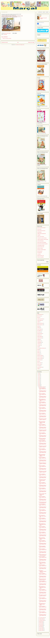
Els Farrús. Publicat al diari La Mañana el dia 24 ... (42, 433)
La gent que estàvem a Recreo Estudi (42, 239)
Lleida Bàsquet (39, 232)
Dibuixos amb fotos (40, 323)
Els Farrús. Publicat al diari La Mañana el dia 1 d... (42, 612)
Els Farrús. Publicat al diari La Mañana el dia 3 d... (42, 598)
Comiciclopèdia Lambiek (40, 245)
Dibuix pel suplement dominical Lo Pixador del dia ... (42, 538)
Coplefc (38, 321)
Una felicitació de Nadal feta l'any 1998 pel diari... (42, 480)
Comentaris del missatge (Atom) (20, 44)
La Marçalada (5, 34)
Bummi (38, 317)
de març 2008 (41, 627)
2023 (39, 373)
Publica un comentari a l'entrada (7, 38)
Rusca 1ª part (39, 362)
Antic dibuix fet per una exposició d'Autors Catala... (42, 604)
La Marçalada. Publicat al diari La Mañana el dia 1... (42, 478)
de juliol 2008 (41, 622)
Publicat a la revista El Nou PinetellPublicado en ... (42, 547)
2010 (39, 383)
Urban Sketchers (39, 367)
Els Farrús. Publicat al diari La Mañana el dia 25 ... (42, 425)
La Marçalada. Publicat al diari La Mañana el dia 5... (42, 584)
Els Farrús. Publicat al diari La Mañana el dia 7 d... (42, 566)
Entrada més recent (4, 42)
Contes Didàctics (39, 320)
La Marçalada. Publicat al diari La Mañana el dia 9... (42, 552)
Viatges (38, 368)
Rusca (38, 361)
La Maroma (39, 343)
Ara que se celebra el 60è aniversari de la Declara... (42, 494)
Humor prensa (39, 229)
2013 (39, 379)
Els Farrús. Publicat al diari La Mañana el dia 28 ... (42, 408)
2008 (39, 385)
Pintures (38, 352)
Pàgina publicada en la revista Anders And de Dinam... (42, 400)
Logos (38, 346)
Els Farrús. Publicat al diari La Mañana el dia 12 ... (42, 527)
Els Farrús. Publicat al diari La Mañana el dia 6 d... (42, 574)
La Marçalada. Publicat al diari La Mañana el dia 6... (42, 577)
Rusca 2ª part (39, 364)
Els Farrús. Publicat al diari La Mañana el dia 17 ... (42, 489)
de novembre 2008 (42, 617)
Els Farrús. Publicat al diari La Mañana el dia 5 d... (42, 582)
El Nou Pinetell (39, 329)
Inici (18, 42)
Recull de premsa (39, 251)
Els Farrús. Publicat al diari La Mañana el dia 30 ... (42, 394)
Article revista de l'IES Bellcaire (41, 242)
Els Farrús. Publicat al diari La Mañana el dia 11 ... (42, 533)
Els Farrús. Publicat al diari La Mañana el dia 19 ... (42, 475)
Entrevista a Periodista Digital (41, 249)
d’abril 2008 (40, 626)
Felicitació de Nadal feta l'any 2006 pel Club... (42, 439)
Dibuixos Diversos (39, 324)
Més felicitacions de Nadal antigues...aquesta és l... (42, 419)
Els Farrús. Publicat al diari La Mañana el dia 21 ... (42, 458)
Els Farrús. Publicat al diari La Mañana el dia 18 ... (42, 483)
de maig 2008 (41, 625)
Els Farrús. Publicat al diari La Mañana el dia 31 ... (42, 389)
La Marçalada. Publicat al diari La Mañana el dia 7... (42, 568)
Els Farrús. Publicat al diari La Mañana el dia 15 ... (42, 505)
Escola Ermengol (39, 333)
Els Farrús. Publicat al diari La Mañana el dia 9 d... (42, 550)
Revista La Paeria (39, 358)
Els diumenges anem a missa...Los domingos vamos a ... (42, 563)
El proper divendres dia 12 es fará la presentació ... (42, 555)
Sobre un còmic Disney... (40, 236)
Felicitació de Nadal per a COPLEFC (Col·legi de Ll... (42, 464)
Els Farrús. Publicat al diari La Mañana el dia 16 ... (42, 497)
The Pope (38, 365)
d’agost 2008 (41, 621)
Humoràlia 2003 (39, 252)
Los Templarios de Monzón (41, 348)
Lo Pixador (38, 345)
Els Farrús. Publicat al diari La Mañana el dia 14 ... (42, 510)
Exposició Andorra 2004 (40, 246)
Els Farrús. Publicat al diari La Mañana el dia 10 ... (42, 541)
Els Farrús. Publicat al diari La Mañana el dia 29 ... (42, 403)
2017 (39, 375)
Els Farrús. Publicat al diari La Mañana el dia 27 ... (42, 414)
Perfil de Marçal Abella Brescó (40, 22)
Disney (38, 326)
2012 (39, 380)
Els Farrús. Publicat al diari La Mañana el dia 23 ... (42, 441)
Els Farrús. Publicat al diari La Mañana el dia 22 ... (42, 449)
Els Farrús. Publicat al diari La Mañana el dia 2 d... (42, 607)
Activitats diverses (39, 314)
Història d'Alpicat (39, 336)
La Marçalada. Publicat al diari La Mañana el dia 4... (42, 593)
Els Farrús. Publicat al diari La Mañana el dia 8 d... (42, 557)
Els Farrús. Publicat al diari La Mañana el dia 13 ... (42, 519)
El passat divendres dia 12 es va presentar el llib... (42, 502)
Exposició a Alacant (40, 248)
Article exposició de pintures (41, 230)
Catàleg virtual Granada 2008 (41, 233)
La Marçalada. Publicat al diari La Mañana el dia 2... (42, 405)
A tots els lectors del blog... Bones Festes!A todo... (42, 516)
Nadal (38, 349)
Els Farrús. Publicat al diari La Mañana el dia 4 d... (42, 590)
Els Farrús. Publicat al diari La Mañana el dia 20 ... (42, 466)
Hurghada (38, 339)
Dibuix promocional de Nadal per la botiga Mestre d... (42, 422)
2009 (39, 384)
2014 (39, 378)
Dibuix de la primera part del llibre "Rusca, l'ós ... (42, 579)
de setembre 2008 (41, 620)
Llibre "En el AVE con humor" (41, 227)
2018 (39, 374)
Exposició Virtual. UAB (40, 255)
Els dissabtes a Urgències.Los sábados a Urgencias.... (42, 571)
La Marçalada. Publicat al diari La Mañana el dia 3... (42, 391)
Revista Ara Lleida (39, 355)
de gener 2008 (41, 630)
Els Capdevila (39, 330)
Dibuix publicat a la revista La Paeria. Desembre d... (42, 596)
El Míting (38, 327)
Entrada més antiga (31, 42)
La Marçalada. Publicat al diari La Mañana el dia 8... (42, 560)
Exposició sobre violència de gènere (42, 243)
